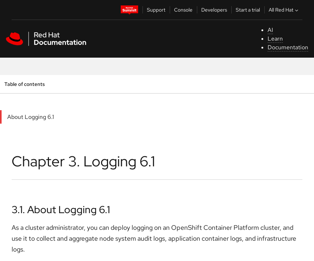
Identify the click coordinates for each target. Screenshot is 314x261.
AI (270, 30)
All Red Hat (284, 10)
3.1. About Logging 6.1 (61, 209)
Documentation (288, 47)
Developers (214, 10)
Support (156, 10)
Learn (275, 38)
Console (183, 10)
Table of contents (24, 83)
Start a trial (248, 10)
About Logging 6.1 (30, 117)
